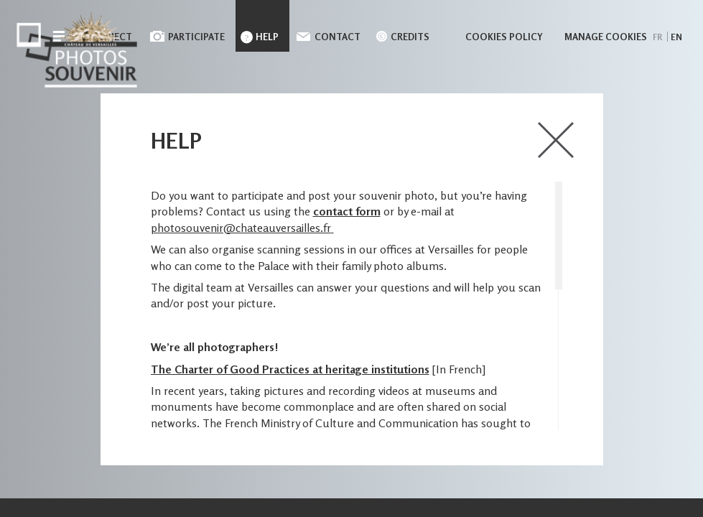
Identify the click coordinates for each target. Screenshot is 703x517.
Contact (337, 36)
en (676, 37)
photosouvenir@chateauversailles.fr (241, 227)
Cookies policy (504, 36)
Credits (410, 36)
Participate (196, 36)
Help (267, 36)
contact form (347, 211)
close (556, 140)
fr (657, 37)
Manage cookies (605, 36)
